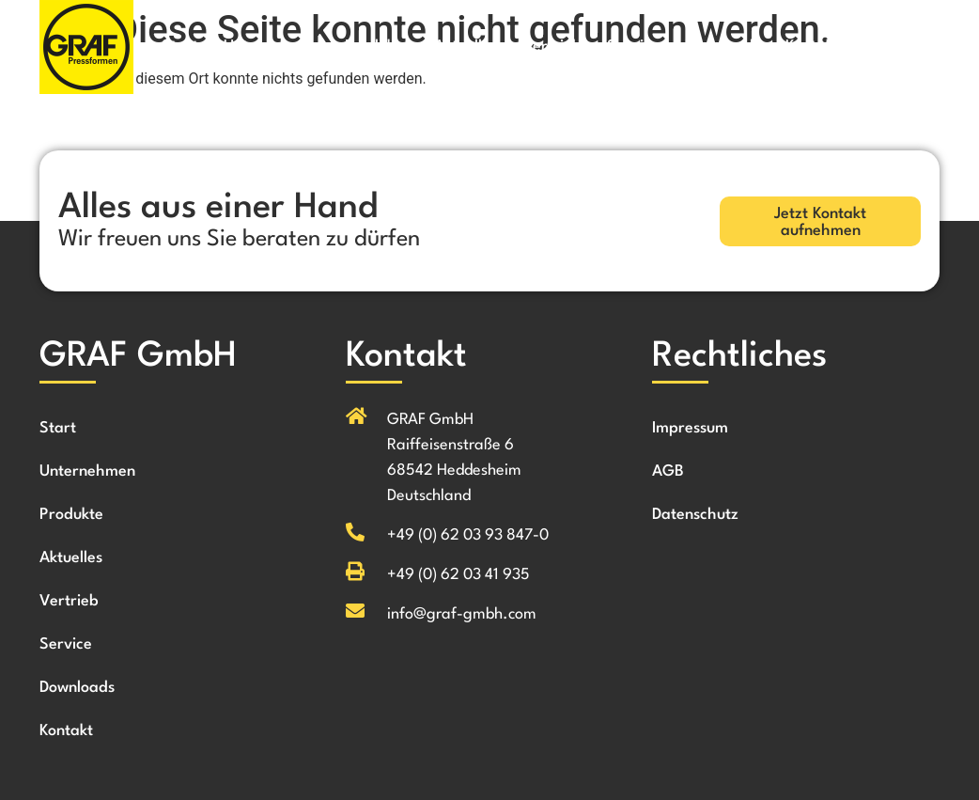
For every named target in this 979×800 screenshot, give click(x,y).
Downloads (722, 47)
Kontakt (812, 47)
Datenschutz (695, 515)
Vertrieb (552, 47)
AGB (668, 471)
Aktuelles (465, 47)
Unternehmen (271, 47)
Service (633, 47)
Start (180, 47)
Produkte (377, 47)
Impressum (690, 428)
